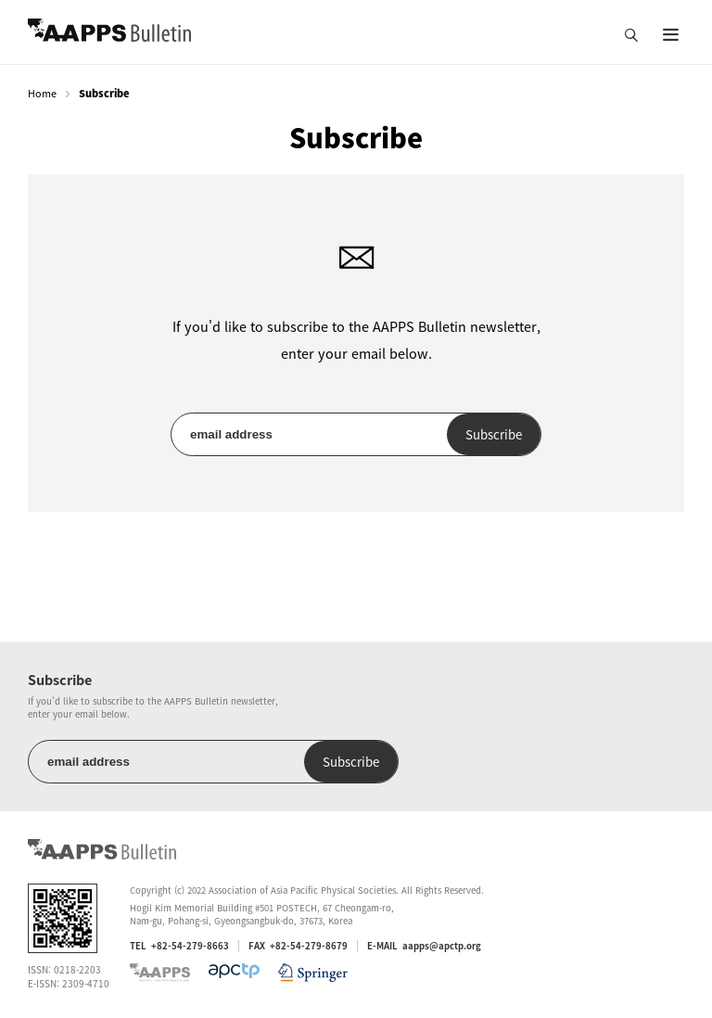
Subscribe (493, 434)
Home (42, 93)
